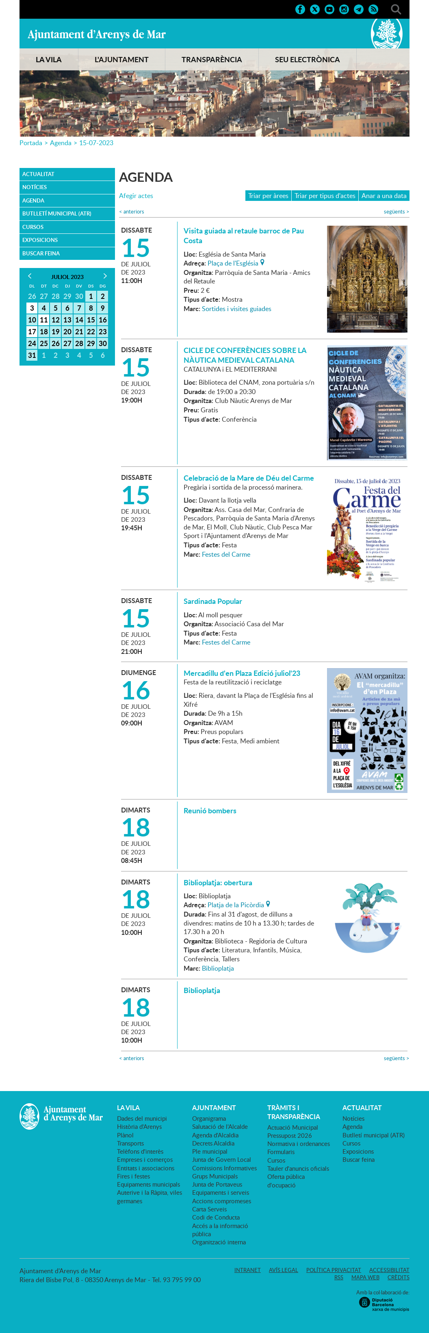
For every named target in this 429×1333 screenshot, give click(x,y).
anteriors (131, 211)
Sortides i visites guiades (236, 308)
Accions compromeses (221, 1201)
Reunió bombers (210, 810)
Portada (31, 142)
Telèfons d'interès (140, 1151)
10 (32, 320)
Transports (130, 1143)
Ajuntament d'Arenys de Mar (97, 35)
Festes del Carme (226, 554)
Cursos (32, 227)
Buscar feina (41, 253)
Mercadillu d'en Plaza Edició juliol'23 (242, 673)
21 (79, 331)
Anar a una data (384, 195)
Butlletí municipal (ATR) (56, 213)
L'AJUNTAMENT (122, 59)
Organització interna (219, 1242)
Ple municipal (210, 1151)
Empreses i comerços (145, 1159)
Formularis (281, 1152)
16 (103, 320)
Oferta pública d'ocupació (286, 1180)
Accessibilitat (389, 1270)
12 (56, 320)
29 (91, 343)
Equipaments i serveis (220, 1192)
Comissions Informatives (224, 1168)
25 (44, 343)
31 (32, 355)
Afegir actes (136, 196)
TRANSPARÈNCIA (212, 59)
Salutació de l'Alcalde (220, 1126)
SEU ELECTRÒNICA (307, 59)
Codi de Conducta (216, 1217)
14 (79, 320)
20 (67, 331)
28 (79, 343)
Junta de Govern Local (221, 1159)
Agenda (61, 142)
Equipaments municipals (148, 1184)
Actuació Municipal (292, 1127)
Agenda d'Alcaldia (215, 1135)
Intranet (247, 1270)
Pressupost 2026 (289, 1135)
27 (67, 343)
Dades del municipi (142, 1118)
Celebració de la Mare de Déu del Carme (249, 478)
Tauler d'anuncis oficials (298, 1168)
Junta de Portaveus (217, 1184)
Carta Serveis (209, 1209)
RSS (338, 1277)
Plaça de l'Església (233, 262)
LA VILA (49, 59)
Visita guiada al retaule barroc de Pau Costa (244, 235)
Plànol (125, 1135)
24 (32, 343)
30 (103, 343)
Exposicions (40, 240)
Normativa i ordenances (298, 1143)
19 (56, 331)
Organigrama (209, 1118)
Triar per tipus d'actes (325, 195)
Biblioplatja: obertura (218, 882)
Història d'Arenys (139, 1126)
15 (91, 320)
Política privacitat (333, 1270)
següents (397, 211)
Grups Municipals (215, 1176)
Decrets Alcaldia (213, 1143)
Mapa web (365, 1277)
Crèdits (399, 1277)
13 (67, 320)
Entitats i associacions (145, 1168)
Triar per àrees (268, 195)
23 (103, 331)
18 (44, 331)
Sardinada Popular (213, 601)
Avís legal (283, 1270)
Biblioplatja (218, 968)
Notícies (34, 187)
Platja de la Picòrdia (236, 904)
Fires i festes (133, 1176)
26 (56, 343)
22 (91, 331)
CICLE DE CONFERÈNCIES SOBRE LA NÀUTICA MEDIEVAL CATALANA (245, 355)
